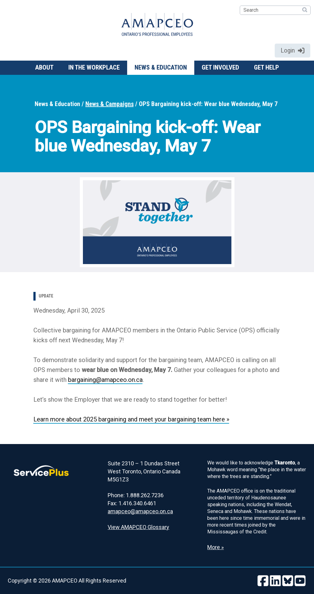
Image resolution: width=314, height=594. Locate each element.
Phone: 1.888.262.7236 (136, 495)
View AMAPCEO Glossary (138, 527)
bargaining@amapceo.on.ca (105, 379)
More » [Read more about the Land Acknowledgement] (215, 547)
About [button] (44, 67)
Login (292, 50)
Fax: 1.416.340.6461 (132, 503)
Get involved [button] (220, 67)
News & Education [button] (161, 67)
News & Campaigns (109, 104)
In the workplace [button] (94, 67)
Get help (266, 67)
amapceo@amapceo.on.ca (140, 511)
